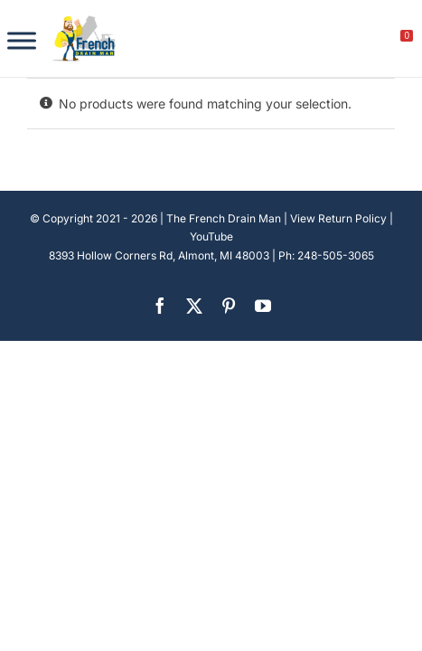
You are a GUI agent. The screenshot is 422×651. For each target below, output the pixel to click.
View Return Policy (338, 218)
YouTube (211, 236)
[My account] (345, 41)
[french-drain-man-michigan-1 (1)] (84, 21)
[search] (306, 41)
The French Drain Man (223, 218)
